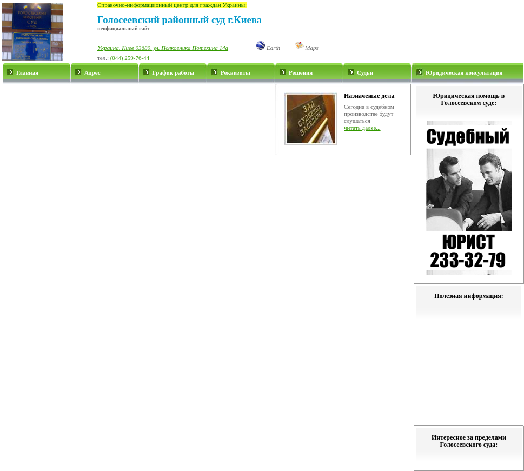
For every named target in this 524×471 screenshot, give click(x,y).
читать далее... (362, 127)
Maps (307, 47)
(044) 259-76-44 (129, 58)
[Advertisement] (139, 119)
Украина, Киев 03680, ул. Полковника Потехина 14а (162, 47)
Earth (268, 47)
